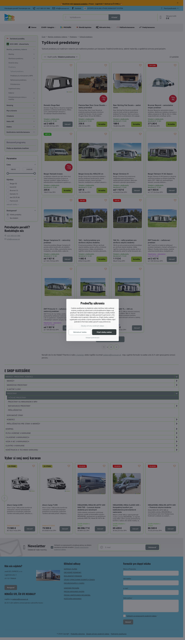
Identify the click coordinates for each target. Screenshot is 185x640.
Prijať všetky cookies (104, 332)
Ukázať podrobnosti (92, 337)
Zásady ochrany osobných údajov (92, 325)
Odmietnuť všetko (79, 332)
